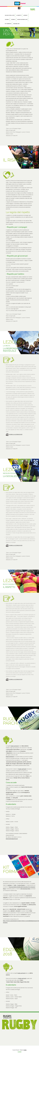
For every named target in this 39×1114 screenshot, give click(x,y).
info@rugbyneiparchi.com (12, 838)
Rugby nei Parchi (15, 746)
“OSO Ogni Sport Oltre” (25, 888)
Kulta (25, 1050)
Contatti (19, 1051)
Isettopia (10, 885)
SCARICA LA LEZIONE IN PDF (15, 434)
